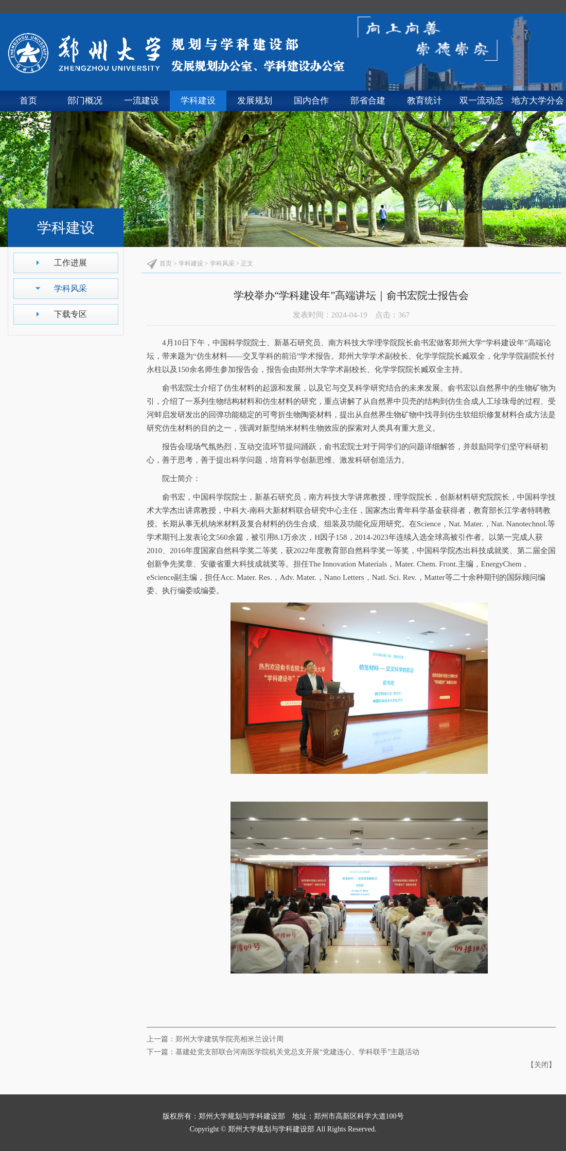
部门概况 (84, 100)
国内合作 (311, 100)
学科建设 (198, 100)
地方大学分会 (537, 100)
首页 (28, 100)
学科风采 (70, 288)
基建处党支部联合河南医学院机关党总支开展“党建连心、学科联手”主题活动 (297, 1052)
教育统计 (424, 100)
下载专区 (70, 314)
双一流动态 (481, 100)
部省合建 (367, 100)
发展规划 (254, 100)
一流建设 (141, 100)
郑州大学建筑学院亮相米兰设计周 (229, 1039)
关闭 (541, 1065)
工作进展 (70, 262)
